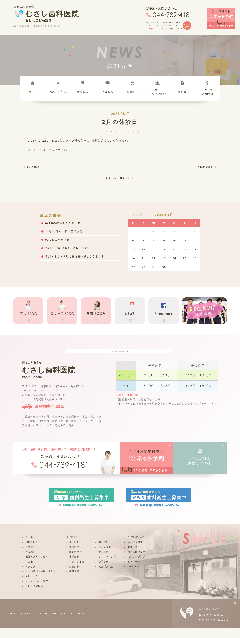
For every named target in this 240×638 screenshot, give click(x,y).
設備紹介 (132, 92)
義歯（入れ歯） (107, 576)
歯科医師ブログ (136, 561)
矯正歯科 (103, 551)
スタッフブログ (136, 566)
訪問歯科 (103, 571)
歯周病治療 (75, 561)
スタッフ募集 (135, 551)
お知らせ (133, 556)
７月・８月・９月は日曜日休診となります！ (74, 256)
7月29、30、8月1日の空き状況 (66, 248)
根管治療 (74, 581)
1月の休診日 (34, 167)
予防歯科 (74, 551)
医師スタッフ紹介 (157, 91)
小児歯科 (74, 566)
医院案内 (107, 92)
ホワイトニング (107, 566)
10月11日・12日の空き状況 (63, 231)
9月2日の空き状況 (57, 239)
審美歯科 (103, 561)
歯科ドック (31, 586)
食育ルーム (134, 571)
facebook (133, 576)
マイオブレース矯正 (36, 591)
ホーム (32, 92)
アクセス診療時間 (207, 91)
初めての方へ (33, 551)
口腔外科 (74, 576)
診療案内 (82, 92)
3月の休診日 (205, 167)
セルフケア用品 (34, 596)
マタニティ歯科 (78, 571)
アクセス (30, 576)
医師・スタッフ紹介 (36, 566)
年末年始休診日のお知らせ (62, 223)
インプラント (106, 556)
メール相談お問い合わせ (200, 471)
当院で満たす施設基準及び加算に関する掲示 (120, 356)
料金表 (182, 92)
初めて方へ (57, 91)
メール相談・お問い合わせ (40, 581)
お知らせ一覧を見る (118, 178)
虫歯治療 (74, 556)
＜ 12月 (137, 215)
